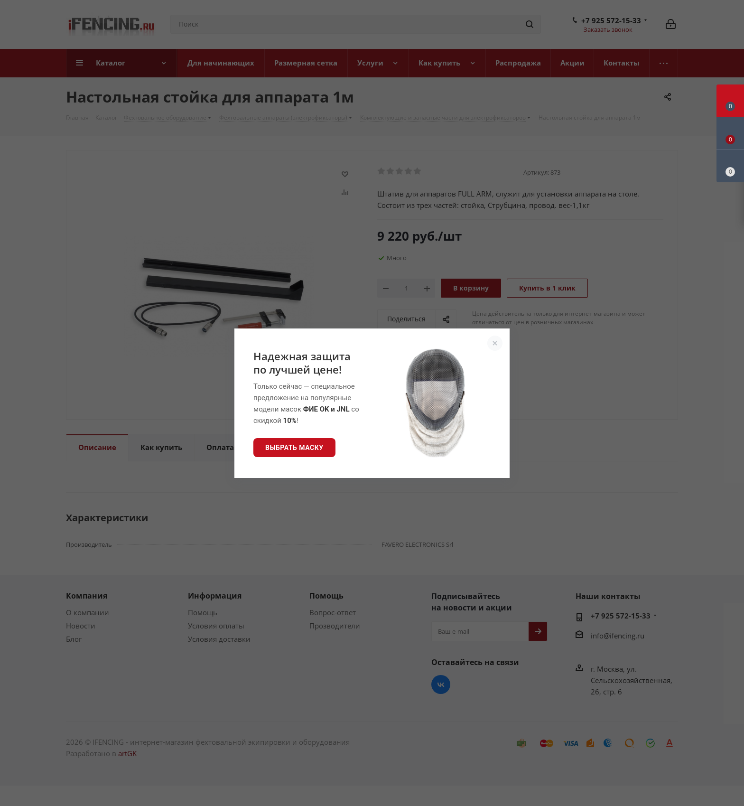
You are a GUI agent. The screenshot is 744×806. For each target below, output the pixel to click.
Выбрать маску (294, 447)
